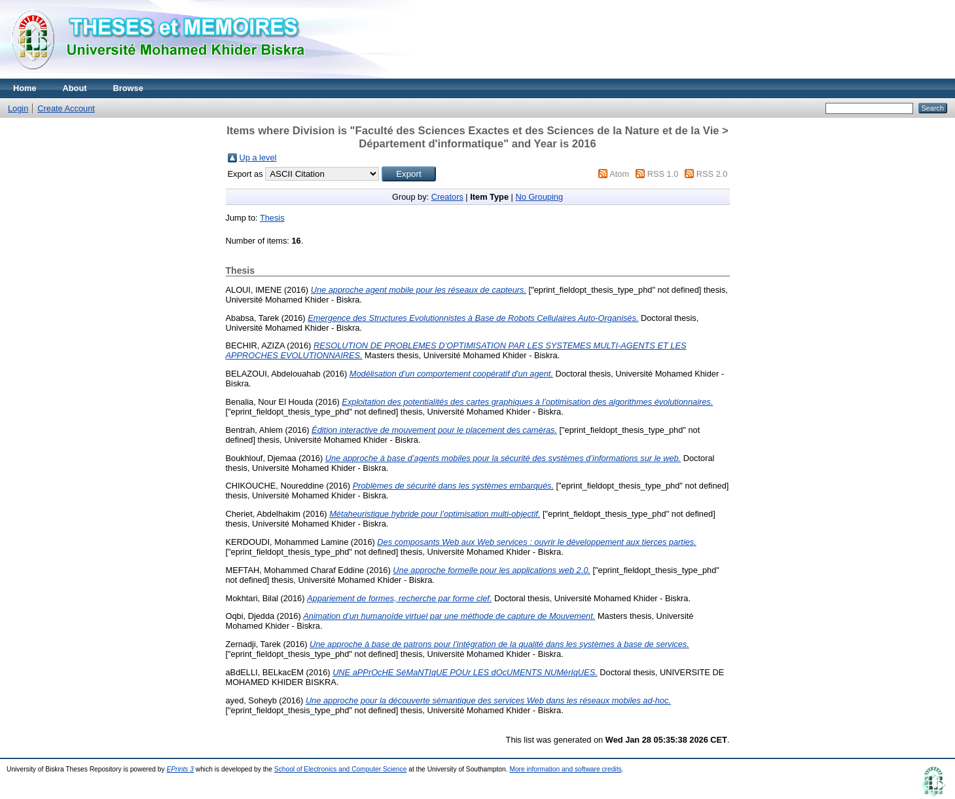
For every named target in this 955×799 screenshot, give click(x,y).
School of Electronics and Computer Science (340, 769)
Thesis (272, 218)
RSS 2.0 (712, 174)
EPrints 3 (180, 769)
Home (25, 88)
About (75, 88)
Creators (447, 197)
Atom (619, 174)
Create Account (66, 108)
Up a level (258, 157)
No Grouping (539, 197)
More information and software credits (565, 769)
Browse (128, 88)
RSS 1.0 (663, 174)
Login (18, 108)
